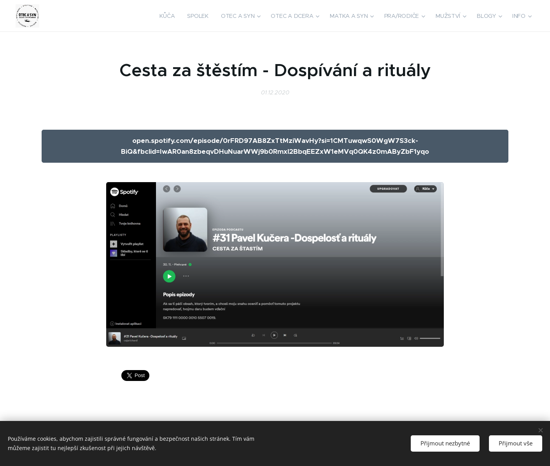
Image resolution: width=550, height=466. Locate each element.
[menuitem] (170, 16)
